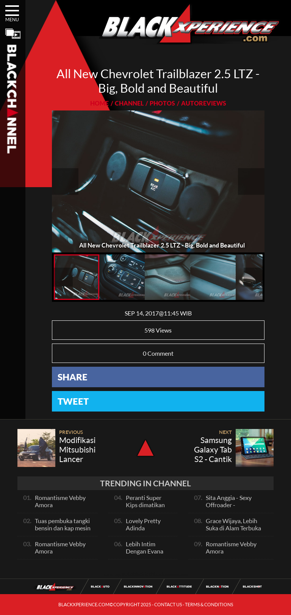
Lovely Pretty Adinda (143, 524)
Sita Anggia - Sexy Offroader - (229, 501)
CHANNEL (129, 103)
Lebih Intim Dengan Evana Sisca (144, 551)
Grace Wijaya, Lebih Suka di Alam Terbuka (233, 524)
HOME (99, 103)
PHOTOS (162, 103)
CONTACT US (168, 604)
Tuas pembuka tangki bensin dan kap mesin (63, 524)
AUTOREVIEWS (203, 103)
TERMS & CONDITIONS (209, 604)
